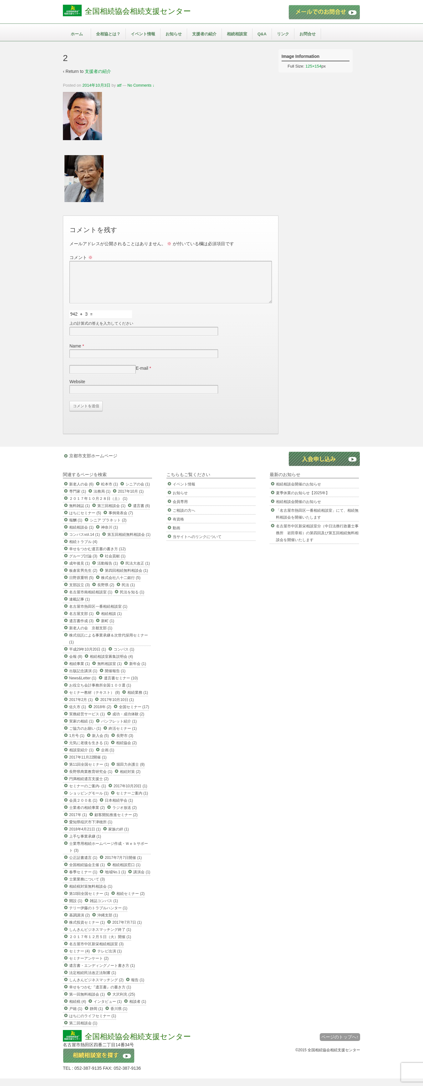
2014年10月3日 (96, 85)
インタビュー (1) (108, 1009)
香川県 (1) (118, 1016)
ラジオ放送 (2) (124, 815)
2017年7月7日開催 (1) (123, 865)
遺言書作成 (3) (81, 628)
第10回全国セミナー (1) (89, 901)
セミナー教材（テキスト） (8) (94, 700)
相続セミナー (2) (130, 901)
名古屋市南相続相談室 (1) (90, 599)
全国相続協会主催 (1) (87, 872)
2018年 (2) (102, 714)
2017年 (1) (78, 822)
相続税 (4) (77, 1009)
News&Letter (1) (82, 685)
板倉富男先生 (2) (83, 578)
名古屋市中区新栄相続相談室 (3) (96, 951)
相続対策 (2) (130, 779)
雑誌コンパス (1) (104, 908)
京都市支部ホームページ (93, 463)
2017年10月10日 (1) (117, 707)
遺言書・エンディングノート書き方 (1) (102, 973)
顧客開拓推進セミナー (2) (116, 822)
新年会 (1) (137, 671)
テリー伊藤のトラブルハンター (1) (98, 915)
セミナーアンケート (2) (89, 966)
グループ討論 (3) (83, 563)
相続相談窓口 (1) (126, 872)
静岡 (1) (96, 1016)
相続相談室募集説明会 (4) (111, 664)
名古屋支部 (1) (81, 621)
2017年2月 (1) (81, 707)
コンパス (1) (124, 657)
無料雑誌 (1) (79, 513)
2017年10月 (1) (131, 499)
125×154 (313, 66)
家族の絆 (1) (118, 837)
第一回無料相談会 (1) (87, 1002)
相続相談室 (237, 34)
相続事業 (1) (79, 671)
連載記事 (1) (79, 607)
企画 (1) (107, 757)
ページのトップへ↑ (340, 1044)
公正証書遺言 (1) (83, 865)
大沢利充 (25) (123, 1002)
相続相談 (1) (111, 621)
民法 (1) (128, 592)
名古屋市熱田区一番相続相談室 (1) (98, 614)
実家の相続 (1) (81, 729)
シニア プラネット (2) (108, 527)
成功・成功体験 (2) (128, 721)
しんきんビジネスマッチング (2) (96, 987)
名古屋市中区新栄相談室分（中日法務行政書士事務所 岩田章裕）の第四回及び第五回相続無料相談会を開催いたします (317, 540)
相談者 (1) (137, 1009)
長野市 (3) (124, 743)
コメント (81, 257)
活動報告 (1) (107, 571)
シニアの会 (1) (137, 492)
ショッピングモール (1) (89, 801)
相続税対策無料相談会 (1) (90, 894)
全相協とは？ (108, 34)
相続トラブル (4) (83, 549)
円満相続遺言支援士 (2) (89, 786)
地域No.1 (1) (115, 879)
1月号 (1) (76, 743)
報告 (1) (137, 987)
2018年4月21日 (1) (85, 837)
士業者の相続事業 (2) (87, 815)
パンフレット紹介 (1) (119, 729)
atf (119, 85)
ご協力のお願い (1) (85, 736)
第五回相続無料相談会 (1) (128, 542)
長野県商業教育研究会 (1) (90, 779)
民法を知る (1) (132, 599)
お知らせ (174, 34)
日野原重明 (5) (81, 585)
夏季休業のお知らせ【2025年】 (302, 500)
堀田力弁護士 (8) (130, 772)
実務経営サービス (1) (87, 721)
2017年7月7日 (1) (127, 930)
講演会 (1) (141, 879)
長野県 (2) (105, 592)
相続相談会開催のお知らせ (298, 492)
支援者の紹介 (204, 34)
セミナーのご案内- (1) (87, 793)
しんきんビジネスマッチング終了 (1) (100, 937)
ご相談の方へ (184, 518)
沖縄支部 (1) (107, 923)
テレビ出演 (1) (109, 959)
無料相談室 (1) (109, 671)
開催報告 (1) (115, 678)
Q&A (262, 34)
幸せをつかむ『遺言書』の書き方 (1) (100, 994)
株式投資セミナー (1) (87, 930)
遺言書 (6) (141, 513)
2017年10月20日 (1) (130, 793)
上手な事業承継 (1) (85, 844)
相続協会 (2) (126, 750)
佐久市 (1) (77, 714)
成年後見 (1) (79, 571)
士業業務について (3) (87, 887)
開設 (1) (75, 908)
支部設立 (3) (79, 592)
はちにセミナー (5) (85, 520)
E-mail (142, 375)
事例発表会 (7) (121, 520)
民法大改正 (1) (137, 571)
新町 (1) (107, 628)
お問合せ (307, 34)
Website (77, 389)
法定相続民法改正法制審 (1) (92, 980)
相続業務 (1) (137, 700)
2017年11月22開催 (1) (87, 765)
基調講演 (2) (79, 923)
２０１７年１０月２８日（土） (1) (98, 506)
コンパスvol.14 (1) (84, 542)
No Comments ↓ (140, 85)
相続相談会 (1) (81, 535)
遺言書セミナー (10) (121, 685)
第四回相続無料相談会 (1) (126, 578)
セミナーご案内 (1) (132, 801)
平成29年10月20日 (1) (87, 657)
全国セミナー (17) (134, 714)
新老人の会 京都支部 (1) (90, 635)
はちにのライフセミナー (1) (92, 1023)
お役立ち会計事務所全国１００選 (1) (100, 693)
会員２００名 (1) (83, 808)
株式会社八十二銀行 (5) (120, 585)
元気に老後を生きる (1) (89, 750)
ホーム (77, 34)
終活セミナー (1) (123, 736)
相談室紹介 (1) (81, 757)
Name (75, 353)
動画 (176, 535)
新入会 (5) (100, 743)
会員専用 (180, 509)
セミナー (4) (79, 959)
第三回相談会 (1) (111, 513)
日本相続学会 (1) (119, 808)
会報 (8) (75, 664)
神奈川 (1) (109, 535)
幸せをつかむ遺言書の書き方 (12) (97, 556)
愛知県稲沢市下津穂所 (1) (90, 829)
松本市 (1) (109, 492)
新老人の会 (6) (81, 492)
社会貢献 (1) (115, 563)
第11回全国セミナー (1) (89, 772)
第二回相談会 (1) (83, 1030)
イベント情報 (143, 34)
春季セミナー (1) (83, 879)
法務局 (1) (102, 499)
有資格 (178, 527)
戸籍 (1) (75, 1016)
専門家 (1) (77, 499)
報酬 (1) (75, 527)
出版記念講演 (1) (83, 678)
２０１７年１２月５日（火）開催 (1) (100, 944)
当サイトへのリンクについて (197, 544)
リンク (283, 34)
